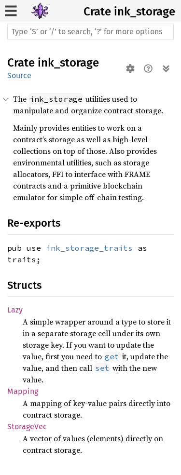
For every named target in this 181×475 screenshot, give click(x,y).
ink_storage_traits (89, 248)
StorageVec (27, 426)
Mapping (22, 391)
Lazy (15, 309)
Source (19, 75)
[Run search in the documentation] (90, 32)
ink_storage (144, 11)
